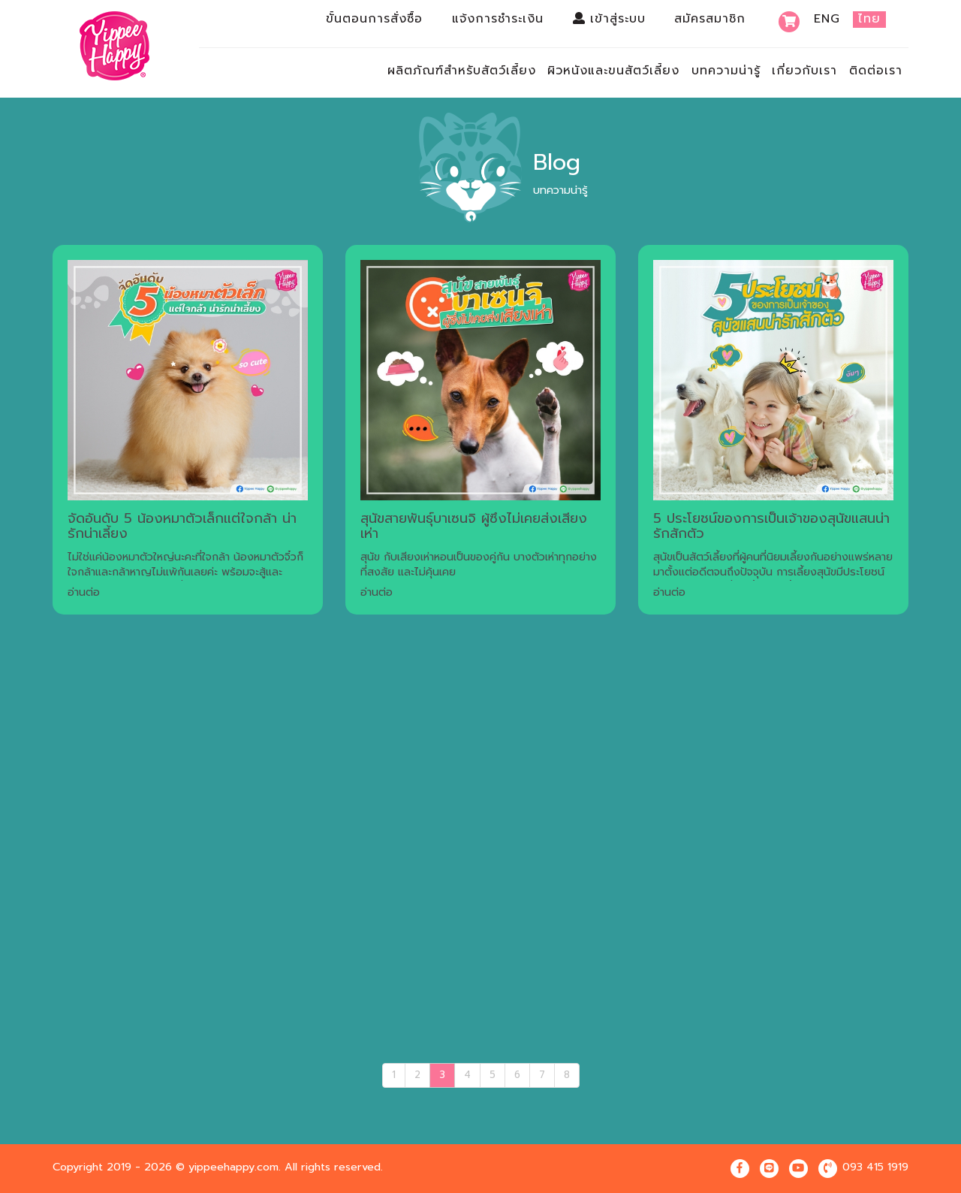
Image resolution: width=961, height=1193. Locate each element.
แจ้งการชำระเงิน (498, 19)
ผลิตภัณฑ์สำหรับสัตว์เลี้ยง (461, 71)
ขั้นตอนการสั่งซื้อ (374, 19)
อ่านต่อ (84, 592)
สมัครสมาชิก (710, 19)
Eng (827, 19)
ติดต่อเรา (875, 71)
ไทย (869, 19)
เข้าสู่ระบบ (609, 19)
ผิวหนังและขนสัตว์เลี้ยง (613, 71)
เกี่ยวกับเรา (804, 71)
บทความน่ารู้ (726, 71)
